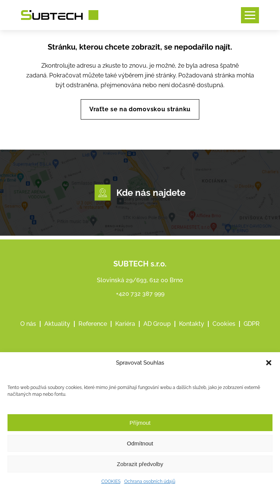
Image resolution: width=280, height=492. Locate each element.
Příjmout (140, 422)
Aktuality (57, 331)
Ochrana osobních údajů (149, 481)
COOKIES (110, 481)
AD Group (157, 331)
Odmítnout (140, 443)
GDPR (252, 331)
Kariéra (125, 331)
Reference (92, 331)
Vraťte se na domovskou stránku (140, 109)
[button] (268, 362)
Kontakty (191, 331)
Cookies (223, 331)
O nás (28, 331)
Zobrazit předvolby (140, 464)
